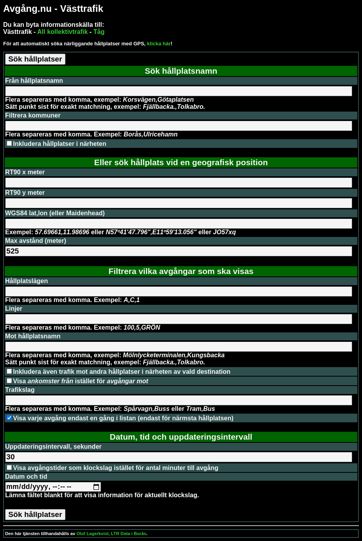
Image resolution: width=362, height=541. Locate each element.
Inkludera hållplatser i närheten (59, 143)
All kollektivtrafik (62, 31)
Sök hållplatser (35, 59)
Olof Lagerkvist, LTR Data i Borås (111, 533)
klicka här (159, 44)
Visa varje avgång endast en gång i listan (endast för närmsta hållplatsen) (123, 418)
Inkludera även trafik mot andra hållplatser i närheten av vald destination (121, 371)
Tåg (98, 31)
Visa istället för (80, 381)
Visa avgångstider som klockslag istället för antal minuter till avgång (115, 468)
